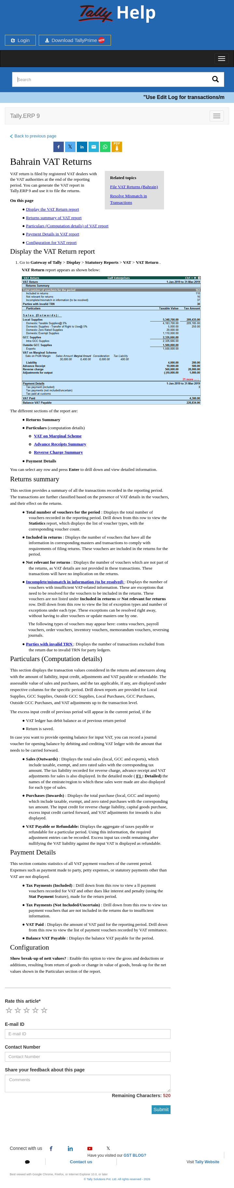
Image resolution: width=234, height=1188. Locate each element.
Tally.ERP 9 (25, 116)
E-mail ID (14, 1024)
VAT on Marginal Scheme (57, 435)
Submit (161, 1109)
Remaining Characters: (141, 1095)
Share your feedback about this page (45, 1069)
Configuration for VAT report (51, 242)
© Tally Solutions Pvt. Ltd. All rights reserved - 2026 (117, 1179)
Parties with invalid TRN (50, 644)
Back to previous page (32, 136)
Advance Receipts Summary (60, 444)
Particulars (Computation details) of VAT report (67, 225)
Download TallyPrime (75, 40)
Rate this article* (23, 1001)
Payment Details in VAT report (52, 234)
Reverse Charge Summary (58, 452)
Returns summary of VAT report (54, 217)
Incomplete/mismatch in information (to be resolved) (75, 581)
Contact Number (22, 1047)
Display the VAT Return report (52, 209)
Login (20, 40)
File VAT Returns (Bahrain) (134, 186)
